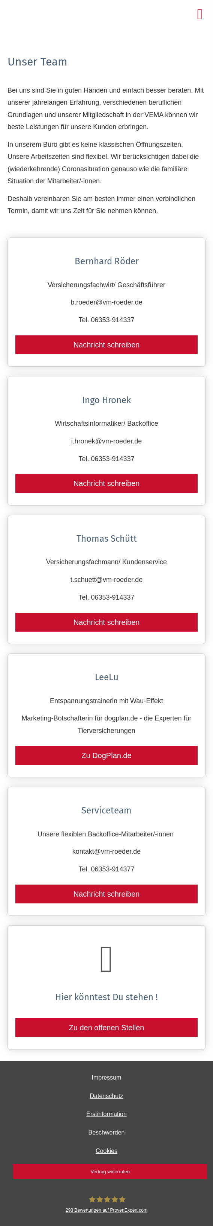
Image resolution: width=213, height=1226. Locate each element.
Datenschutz (106, 1096)
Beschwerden (106, 1132)
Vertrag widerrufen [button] (110, 1171)
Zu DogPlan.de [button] (106, 755)
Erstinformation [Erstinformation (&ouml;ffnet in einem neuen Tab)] (106, 1114)
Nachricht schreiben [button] (107, 345)
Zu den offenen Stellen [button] (106, 1027)
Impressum (106, 1077)
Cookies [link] (106, 1151)
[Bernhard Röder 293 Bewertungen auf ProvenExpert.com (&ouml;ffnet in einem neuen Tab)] (107, 1205)
